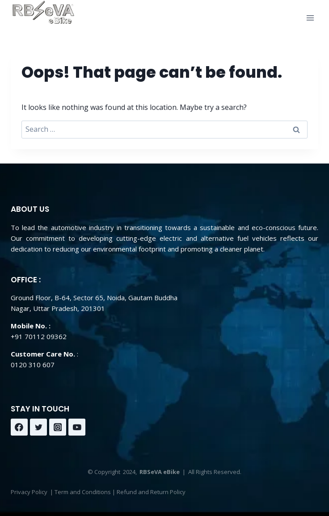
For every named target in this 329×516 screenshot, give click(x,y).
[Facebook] (19, 427)
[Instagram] (57, 427)
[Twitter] (38, 427)
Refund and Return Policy (151, 492)
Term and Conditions (83, 492)
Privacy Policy (29, 492)
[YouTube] (76, 427)
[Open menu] (310, 18)
